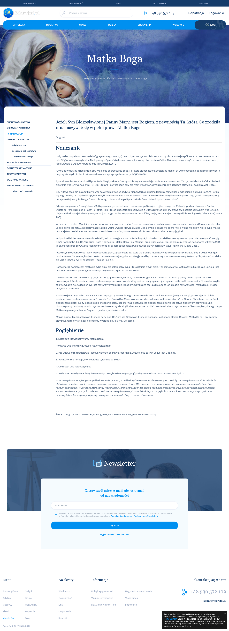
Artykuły (19, 25)
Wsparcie (178, 25)
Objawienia (144, 25)
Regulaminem (170, 619)
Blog (210, 24)
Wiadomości (29, 3)
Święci (83, 25)
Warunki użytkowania (102, 598)
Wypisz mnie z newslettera (114, 534)
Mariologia (123, 78)
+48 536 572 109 (208, 592)
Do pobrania (159, 3)
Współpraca (131, 598)
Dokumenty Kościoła (18, 128)
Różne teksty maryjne (19, 168)
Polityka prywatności (102, 591)
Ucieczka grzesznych (22, 191)
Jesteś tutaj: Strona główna (98, 78)
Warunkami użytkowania (121, 516)
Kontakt (203, 3)
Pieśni (6, 611)
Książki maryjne (19, 145)
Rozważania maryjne (19, 162)
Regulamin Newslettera (103, 605)
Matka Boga (140, 78)
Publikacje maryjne (18, 139)
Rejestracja (196, 13)
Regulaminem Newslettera (146, 516)
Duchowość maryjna (19, 122)
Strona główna (10, 591)
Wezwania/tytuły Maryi (20, 185)
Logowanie (216, 13)
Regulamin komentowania (138, 591)
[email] (114, 505)
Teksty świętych (16, 174)
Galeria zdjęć (76, 3)
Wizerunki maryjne (17, 180)
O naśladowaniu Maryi (22, 157)
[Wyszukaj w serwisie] (96, 13)
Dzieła (112, 25)
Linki (118, 3)
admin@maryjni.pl (214, 600)
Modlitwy (52, 25)
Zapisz (112, 525)
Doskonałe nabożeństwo (24, 151)
